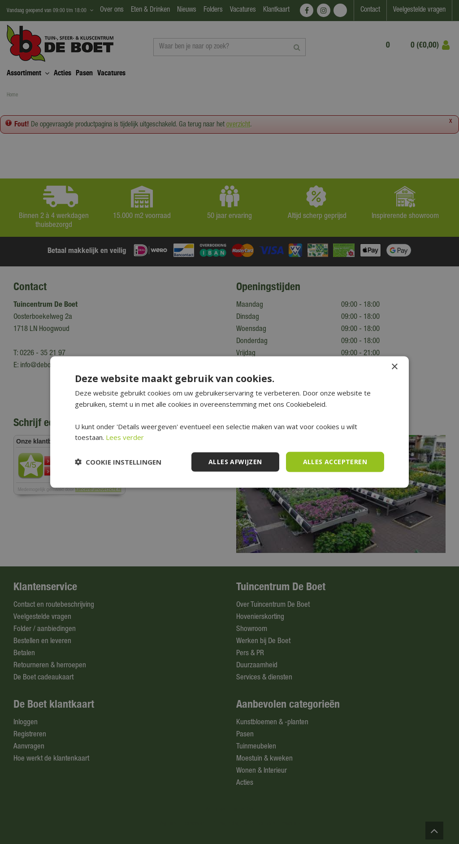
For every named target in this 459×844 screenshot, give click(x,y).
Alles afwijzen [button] (235, 461)
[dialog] (229, 422)
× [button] (394, 367)
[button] (118, 462)
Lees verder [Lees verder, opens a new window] (125, 437)
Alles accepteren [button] (335, 461)
